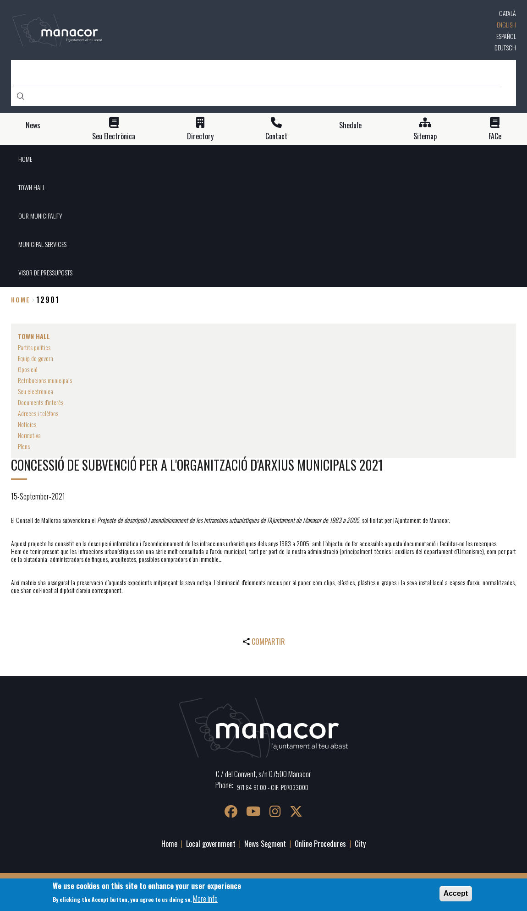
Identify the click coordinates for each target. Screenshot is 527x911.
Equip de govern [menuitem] (35, 358)
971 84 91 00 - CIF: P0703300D (272, 787)
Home (20, 299)
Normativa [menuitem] (29, 435)
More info (205, 898)
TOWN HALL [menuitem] (31, 187)
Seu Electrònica (113, 136)
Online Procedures (320, 843)
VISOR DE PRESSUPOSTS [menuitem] (45, 272)
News (33, 125)
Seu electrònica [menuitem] (35, 391)
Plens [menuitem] (24, 446)
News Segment (265, 843)
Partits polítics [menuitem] (34, 347)
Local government (211, 843)
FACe (495, 136)
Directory (200, 136)
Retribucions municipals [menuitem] (45, 380)
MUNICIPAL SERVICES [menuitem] (42, 244)
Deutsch (505, 47)
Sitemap (425, 136)
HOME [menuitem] (25, 159)
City (360, 843)
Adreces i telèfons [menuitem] (38, 413)
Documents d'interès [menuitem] (40, 402)
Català (507, 13)
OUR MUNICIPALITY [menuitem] (40, 215)
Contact (276, 136)
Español (506, 36)
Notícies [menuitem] (27, 424)
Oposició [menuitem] (28, 369)
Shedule (350, 125)
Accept (456, 893)
